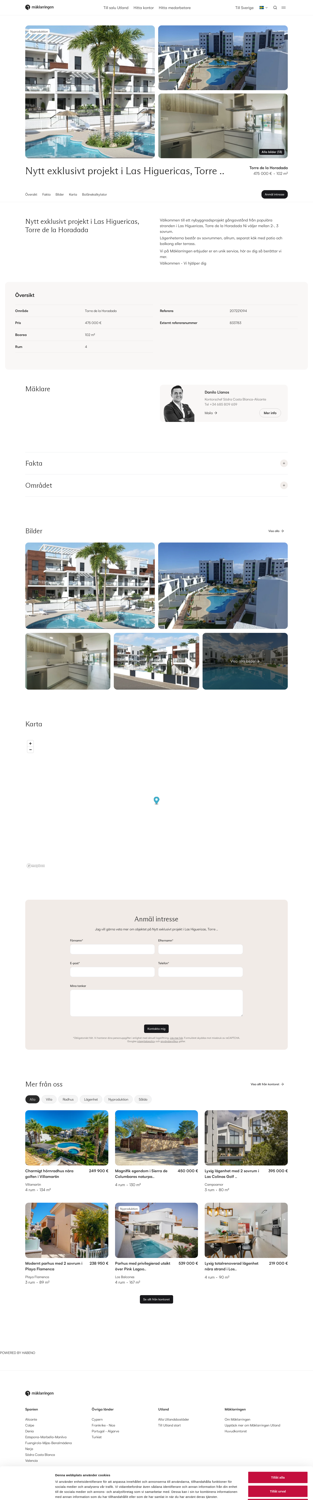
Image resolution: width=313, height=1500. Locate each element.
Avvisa (278, 1472)
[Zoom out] (30, 750)
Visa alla (276, 531)
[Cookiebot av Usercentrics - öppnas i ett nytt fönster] (27, 1492)
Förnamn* (76, 940)
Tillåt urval (278, 1458)
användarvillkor (169, 1041)
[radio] (32, 1099)
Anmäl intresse (274, 194)
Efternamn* (165, 940)
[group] (156, 1099)
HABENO (28, 1353)
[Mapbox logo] (36, 865)
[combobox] (262, 7)
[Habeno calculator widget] (31, 1334)
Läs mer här (176, 1037)
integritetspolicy (146, 1041)
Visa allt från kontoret (267, 1084)
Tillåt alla (278, 1445)
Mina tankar (78, 986)
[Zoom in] (30, 743)
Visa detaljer (228, 1491)
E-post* (75, 963)
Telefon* (163, 963)
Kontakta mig (156, 1028)
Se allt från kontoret (156, 1299)
